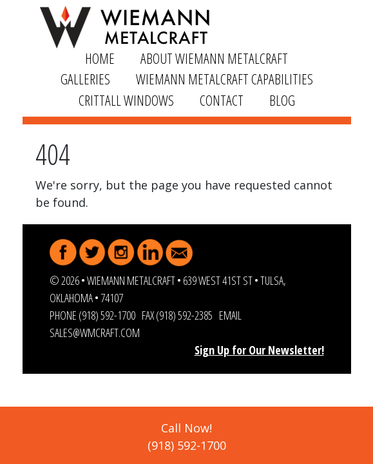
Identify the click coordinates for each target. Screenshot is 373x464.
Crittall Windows (126, 100)
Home (100, 58)
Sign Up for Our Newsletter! (259, 350)
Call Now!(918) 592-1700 (187, 436)
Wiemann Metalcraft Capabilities (224, 79)
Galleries (85, 79)
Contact (222, 100)
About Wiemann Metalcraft (214, 58)
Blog (282, 100)
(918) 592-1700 (107, 315)
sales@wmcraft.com (95, 332)
